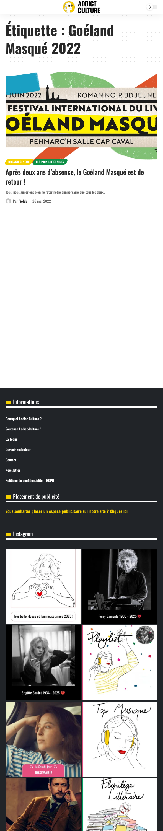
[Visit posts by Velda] (8, 201)
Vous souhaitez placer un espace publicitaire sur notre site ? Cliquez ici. (67, 511)
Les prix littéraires (50, 162)
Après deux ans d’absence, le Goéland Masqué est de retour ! (75, 176)
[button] (10, 7)
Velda (23, 201)
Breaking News (19, 162)
